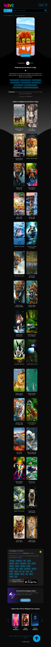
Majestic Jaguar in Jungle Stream (32, 306)
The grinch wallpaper (15, 82)
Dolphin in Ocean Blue (19, 246)
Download (25, 56)
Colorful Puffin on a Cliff (31, 364)
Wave (29, 63)
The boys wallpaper (14, 80)
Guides (25, 637)
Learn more (25, 600)
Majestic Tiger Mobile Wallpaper (32, 541)
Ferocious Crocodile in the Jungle (31, 247)
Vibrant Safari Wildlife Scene (19, 217)
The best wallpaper (36, 82)
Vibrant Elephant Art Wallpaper (32, 188)
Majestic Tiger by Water (31, 158)
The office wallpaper (25, 82)
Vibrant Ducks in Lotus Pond (32, 482)
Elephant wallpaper (20, 15)
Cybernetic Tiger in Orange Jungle (19, 423)
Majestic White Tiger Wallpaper (31, 511)
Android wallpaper (20, 556)
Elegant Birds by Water (19, 511)
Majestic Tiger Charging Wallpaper (19, 306)
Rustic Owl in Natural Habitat (19, 541)
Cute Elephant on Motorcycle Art (19, 159)
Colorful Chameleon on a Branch (31, 423)
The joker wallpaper (18, 85)
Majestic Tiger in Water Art (19, 188)
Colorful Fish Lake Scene (19, 453)
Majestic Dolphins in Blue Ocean (32, 394)
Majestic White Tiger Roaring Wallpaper (32, 453)
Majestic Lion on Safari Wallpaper (19, 394)
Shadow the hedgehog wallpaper (31, 87)
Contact (11, 636)
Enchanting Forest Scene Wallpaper (32, 335)
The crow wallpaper (17, 87)
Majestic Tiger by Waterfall (32, 217)
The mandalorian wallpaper (31, 85)
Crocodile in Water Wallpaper (32, 129)
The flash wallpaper (36, 80)
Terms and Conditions (24, 636)
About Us (16, 636)
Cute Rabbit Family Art (19, 364)
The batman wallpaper (26, 80)
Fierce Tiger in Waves (19, 276)
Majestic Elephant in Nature (19, 129)
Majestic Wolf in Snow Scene (19, 335)
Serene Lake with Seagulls (32, 276)
